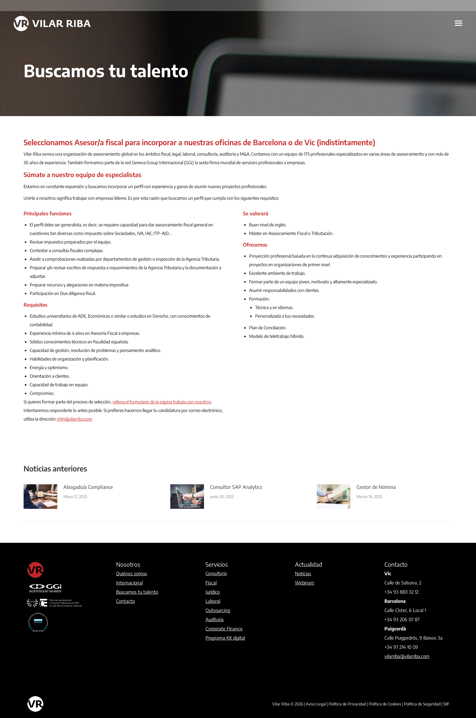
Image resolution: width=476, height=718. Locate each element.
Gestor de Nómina (376, 487)
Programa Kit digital (225, 638)
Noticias (303, 573)
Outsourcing (218, 610)
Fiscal (211, 582)
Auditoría (215, 619)
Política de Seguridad (422, 703)
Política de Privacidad (347, 703)
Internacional (129, 582)
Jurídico (213, 592)
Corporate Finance (224, 628)
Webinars (304, 582)
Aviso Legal (316, 703)
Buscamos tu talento (137, 592)
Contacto (125, 601)
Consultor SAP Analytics (236, 487)
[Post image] (40, 496)
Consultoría (216, 573)
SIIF (446, 703)
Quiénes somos (131, 573)
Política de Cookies (385, 703)
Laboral (213, 601)
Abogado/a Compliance (88, 487)
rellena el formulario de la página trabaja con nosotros (161, 401)
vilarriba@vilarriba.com (406, 656)
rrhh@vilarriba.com (74, 418)
